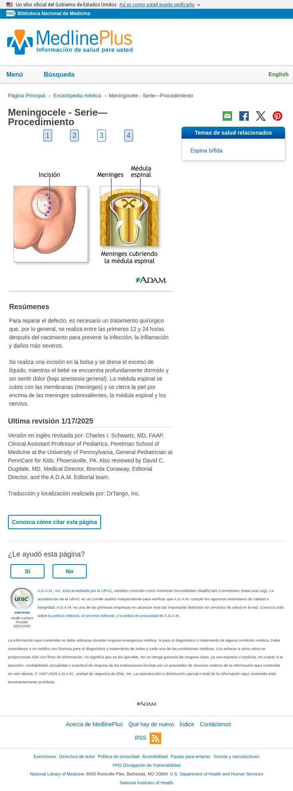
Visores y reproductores (236, 756)
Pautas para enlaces (190, 756)
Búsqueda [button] (64, 75)
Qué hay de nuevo (151, 724)
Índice (187, 724)
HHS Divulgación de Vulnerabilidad (147, 765)
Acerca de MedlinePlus (94, 724)
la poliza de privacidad (138, 615)
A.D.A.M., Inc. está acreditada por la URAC (74, 590)
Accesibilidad (155, 756)
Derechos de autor (77, 756)
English (278, 74)
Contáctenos (215, 724)
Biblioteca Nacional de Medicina (54, 13)
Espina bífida (206, 150)
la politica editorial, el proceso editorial (81, 615)
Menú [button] (19, 75)
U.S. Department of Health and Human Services (216, 774)
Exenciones (45, 756)
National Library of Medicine (57, 774)
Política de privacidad (118, 756)
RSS (148, 738)
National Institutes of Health (146, 782)
